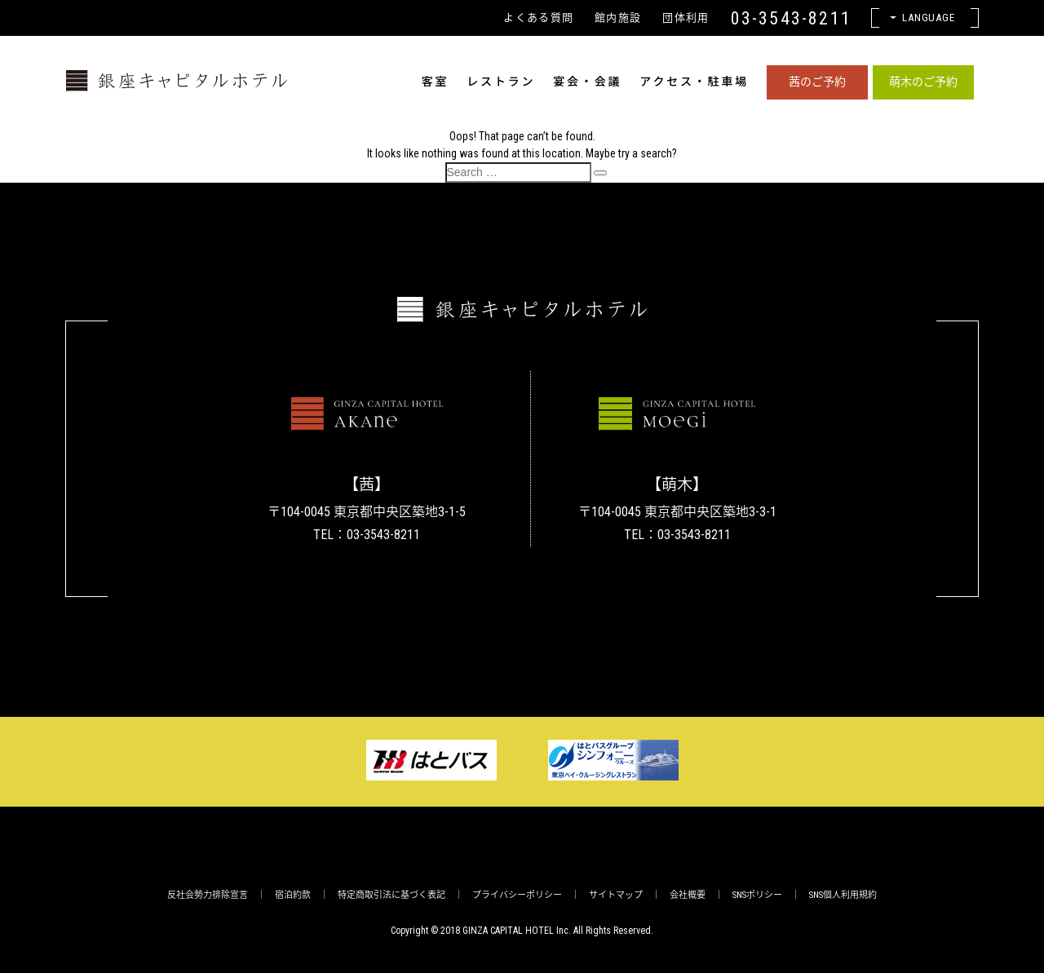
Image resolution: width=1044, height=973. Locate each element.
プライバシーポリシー (517, 895)
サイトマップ (616, 895)
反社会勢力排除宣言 (207, 895)
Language (929, 17)
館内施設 (618, 17)
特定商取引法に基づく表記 (391, 895)
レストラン (501, 81)
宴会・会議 (587, 81)
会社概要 (688, 895)
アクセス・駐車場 (694, 81)
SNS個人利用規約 (843, 895)
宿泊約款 (293, 895)
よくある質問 (538, 17)
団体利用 (685, 17)
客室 (435, 81)
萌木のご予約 (923, 81)
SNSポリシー (757, 895)
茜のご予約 (817, 81)
